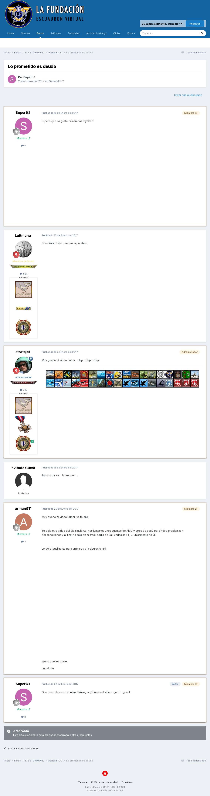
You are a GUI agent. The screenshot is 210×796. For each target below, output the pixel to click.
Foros (40, 35)
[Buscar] (157, 33)
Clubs (116, 33)
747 (23, 389)
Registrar (195, 23)
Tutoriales (74, 33)
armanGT (23, 509)
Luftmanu (23, 236)
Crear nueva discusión (188, 95)
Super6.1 (29, 77)
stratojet (22, 352)
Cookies (127, 782)
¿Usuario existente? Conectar (162, 23)
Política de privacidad (104, 782)
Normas (25, 33)
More (131, 33)
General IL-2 (56, 81)
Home (10, 33)
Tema (82, 782)
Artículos (56, 33)
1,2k (23, 273)
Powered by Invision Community (105, 790)
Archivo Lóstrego (96, 33)
